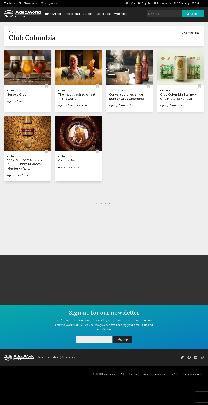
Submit (198, 3)
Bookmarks (162, 3)
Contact (134, 374)
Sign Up (122, 339)
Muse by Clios (49, 3)
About (146, 374)
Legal (174, 374)
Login (130, 3)
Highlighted (53, 13)
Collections (103, 13)
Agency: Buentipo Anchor (73, 105)
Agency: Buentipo (17, 101)
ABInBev (165, 90)
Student (88, 13)
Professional (72, 13)
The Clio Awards (28, 3)
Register (145, 3)
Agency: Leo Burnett (19, 175)
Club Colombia (16, 90)
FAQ (122, 374)
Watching (181, 3)
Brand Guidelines (191, 374)
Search (193, 13)
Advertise (160, 374)
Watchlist (120, 13)
